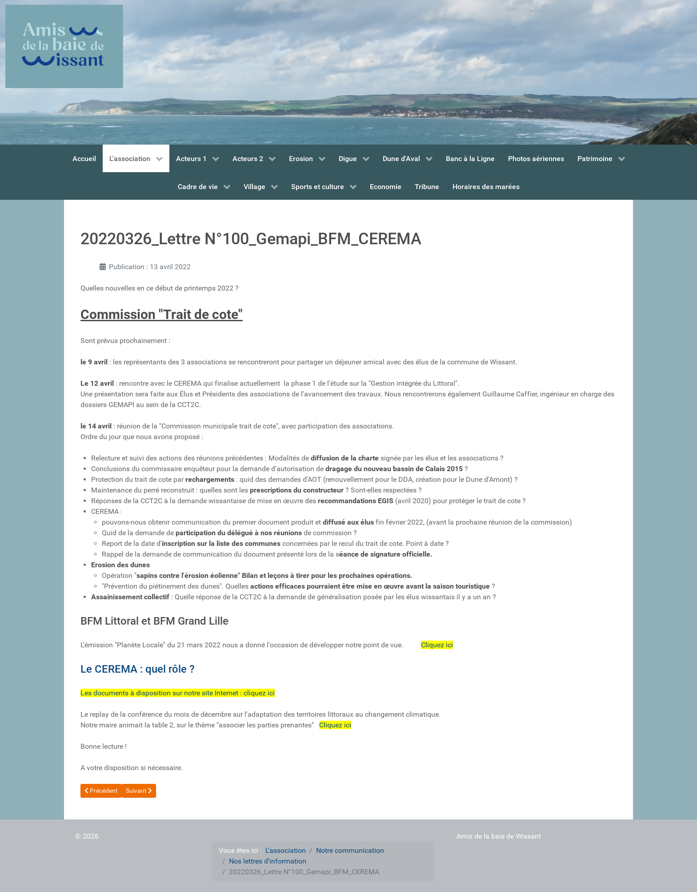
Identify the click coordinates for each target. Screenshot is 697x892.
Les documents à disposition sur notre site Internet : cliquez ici (177, 693)
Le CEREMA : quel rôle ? (137, 669)
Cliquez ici (437, 645)
